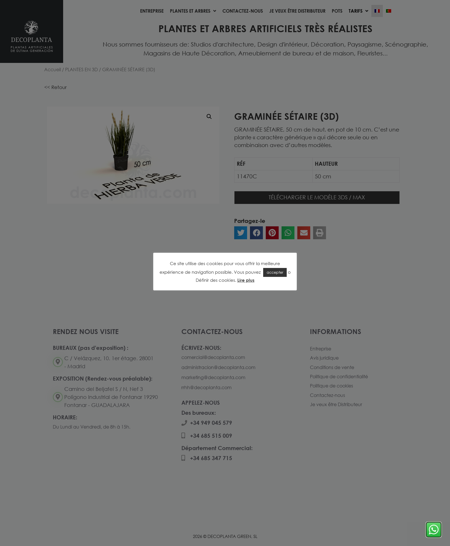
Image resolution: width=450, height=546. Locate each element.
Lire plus (246, 280)
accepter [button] (275, 272)
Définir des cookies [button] (215, 280)
